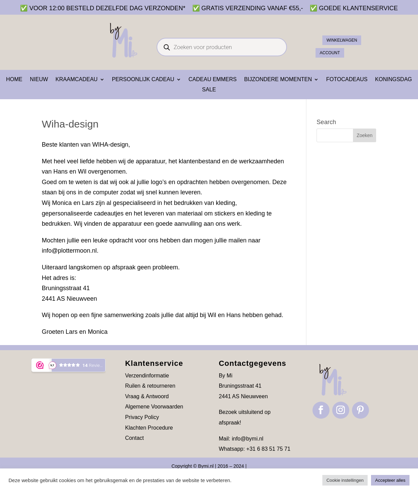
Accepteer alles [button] (390, 480)
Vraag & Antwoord (146, 396)
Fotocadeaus (347, 79)
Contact (134, 438)
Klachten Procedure (149, 428)
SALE (209, 89)
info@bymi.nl (247, 439)
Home (14, 79)
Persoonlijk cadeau (143, 79)
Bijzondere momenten (278, 79)
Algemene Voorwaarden (154, 406)
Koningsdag (393, 79)
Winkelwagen (348, 36)
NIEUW (39, 79)
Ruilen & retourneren (150, 386)
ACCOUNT (334, 51)
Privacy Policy (142, 417)
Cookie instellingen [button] (345, 480)
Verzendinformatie (147, 375)
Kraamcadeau (76, 79)
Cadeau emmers (213, 79)
